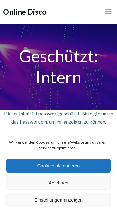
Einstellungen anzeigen (58, 200)
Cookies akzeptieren (58, 165)
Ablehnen (58, 182)
